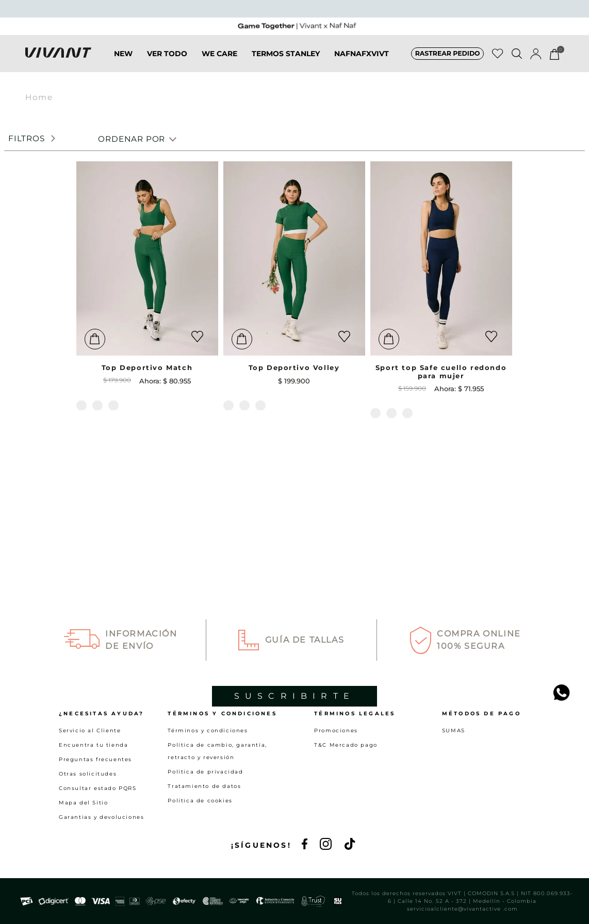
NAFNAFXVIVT (341, 64)
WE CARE (199, 64)
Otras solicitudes (88, 773)
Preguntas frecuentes (95, 759)
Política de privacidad (205, 771)
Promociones (336, 730)
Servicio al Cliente (90, 730)
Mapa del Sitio (83, 802)
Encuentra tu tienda (93, 745)
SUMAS (453, 730)
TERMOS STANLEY (265, 64)
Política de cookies (200, 800)
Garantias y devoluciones (101, 817)
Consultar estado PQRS (98, 788)
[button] (447, 64)
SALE (392, 64)
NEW (102, 64)
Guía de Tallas (304, 542)
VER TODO (146, 64)
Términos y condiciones (208, 730)
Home (39, 105)
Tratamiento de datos (204, 786)
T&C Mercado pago (346, 745)
